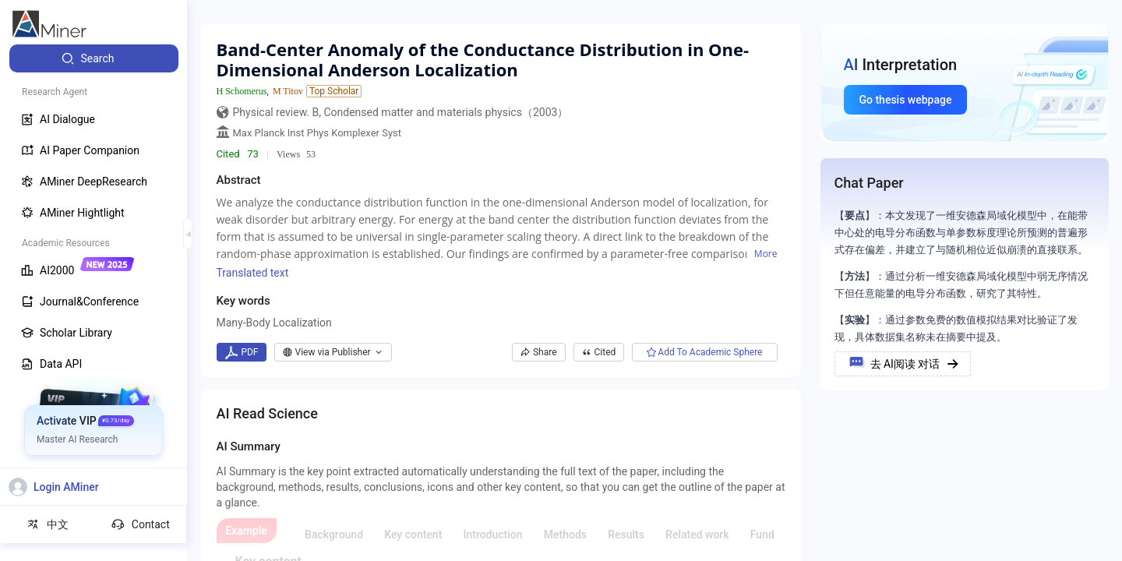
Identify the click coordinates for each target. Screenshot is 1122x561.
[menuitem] (93, 58)
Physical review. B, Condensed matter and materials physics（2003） (401, 112)
